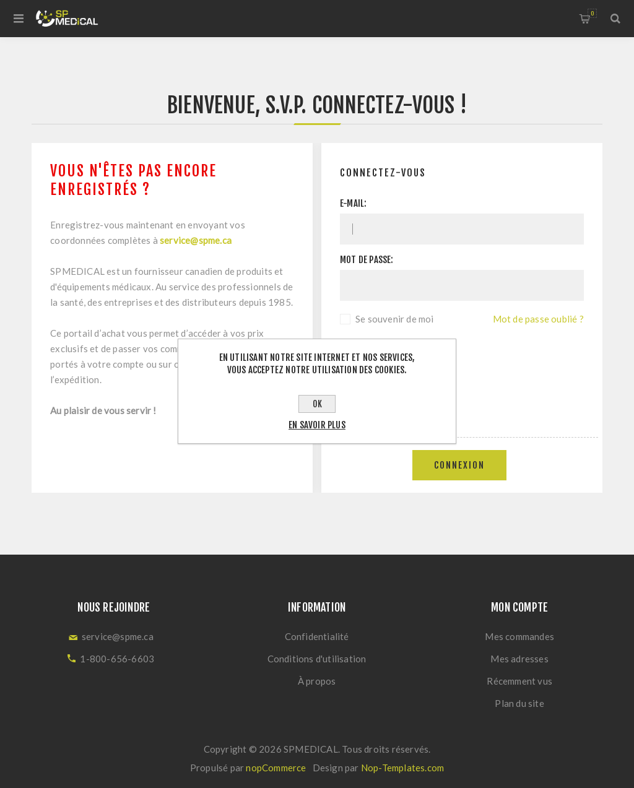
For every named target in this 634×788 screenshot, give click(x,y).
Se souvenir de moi (394, 318)
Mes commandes (519, 636)
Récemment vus (519, 680)
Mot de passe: (367, 260)
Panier (592, 13)
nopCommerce (276, 767)
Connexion (459, 465)
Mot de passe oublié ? (538, 318)
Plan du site (519, 703)
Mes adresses (519, 658)
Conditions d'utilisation (317, 658)
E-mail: (353, 203)
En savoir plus (317, 425)
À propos (317, 680)
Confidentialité (317, 636)
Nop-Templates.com (402, 767)
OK (317, 404)
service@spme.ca (196, 240)
